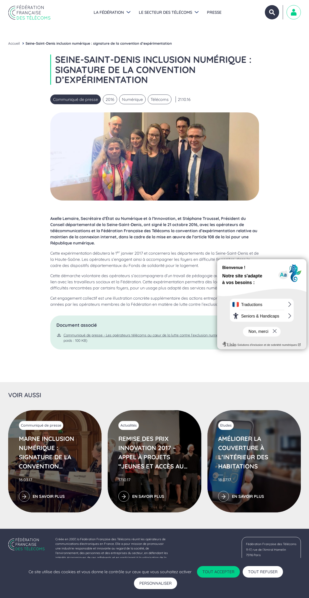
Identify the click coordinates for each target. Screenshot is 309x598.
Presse (214, 12)
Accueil (14, 43)
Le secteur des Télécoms (165, 12)
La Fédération (109, 12)
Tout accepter (218, 571)
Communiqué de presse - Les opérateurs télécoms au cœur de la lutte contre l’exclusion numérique (145, 335)
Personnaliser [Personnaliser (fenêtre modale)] (155, 583)
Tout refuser (263, 571)
